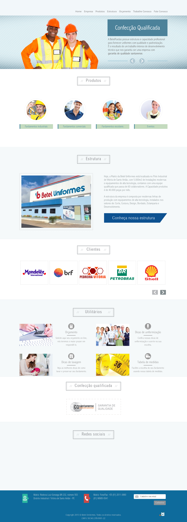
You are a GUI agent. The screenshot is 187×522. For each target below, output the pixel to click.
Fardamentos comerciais (74, 126)
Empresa (88, 11)
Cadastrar (159, 503)
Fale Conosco (161, 11)
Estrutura (112, 11)
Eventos (150, 126)
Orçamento (125, 11)
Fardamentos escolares (112, 126)
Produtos (100, 11)
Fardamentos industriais (36, 126)
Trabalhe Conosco (142, 11)
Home (78, 11)
